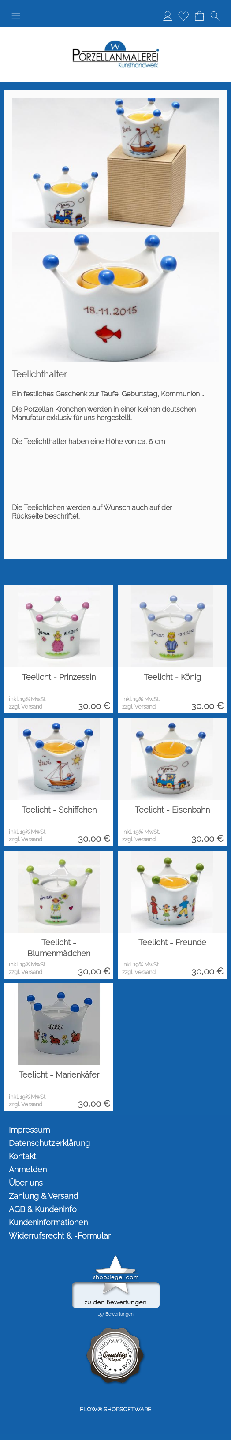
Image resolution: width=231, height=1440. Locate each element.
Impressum (29, 1129)
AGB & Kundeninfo (43, 1209)
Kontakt (22, 1156)
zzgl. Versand (25, 706)
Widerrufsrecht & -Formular (60, 1235)
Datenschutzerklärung (49, 1143)
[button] (16, 16)
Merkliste (183, 15)
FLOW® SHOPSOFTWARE (115, 1409)
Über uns (26, 1182)
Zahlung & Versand (43, 1196)
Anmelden (167, 15)
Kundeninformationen (48, 1222)
